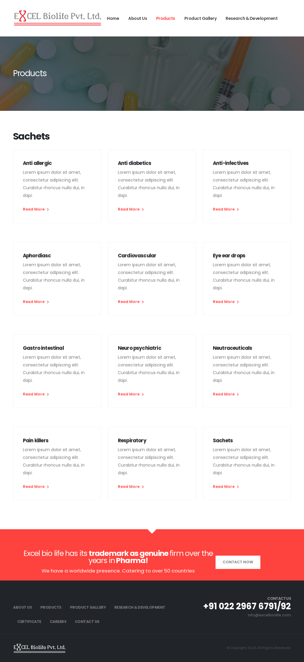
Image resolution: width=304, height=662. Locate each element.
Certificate (118, 54)
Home (113, 18)
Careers (147, 54)
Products (165, 18)
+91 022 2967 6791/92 (247, 606)
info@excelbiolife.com (269, 615)
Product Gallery (200, 18)
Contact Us (176, 54)
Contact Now (238, 562)
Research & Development (252, 18)
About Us (137, 18)
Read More (36, 210)
